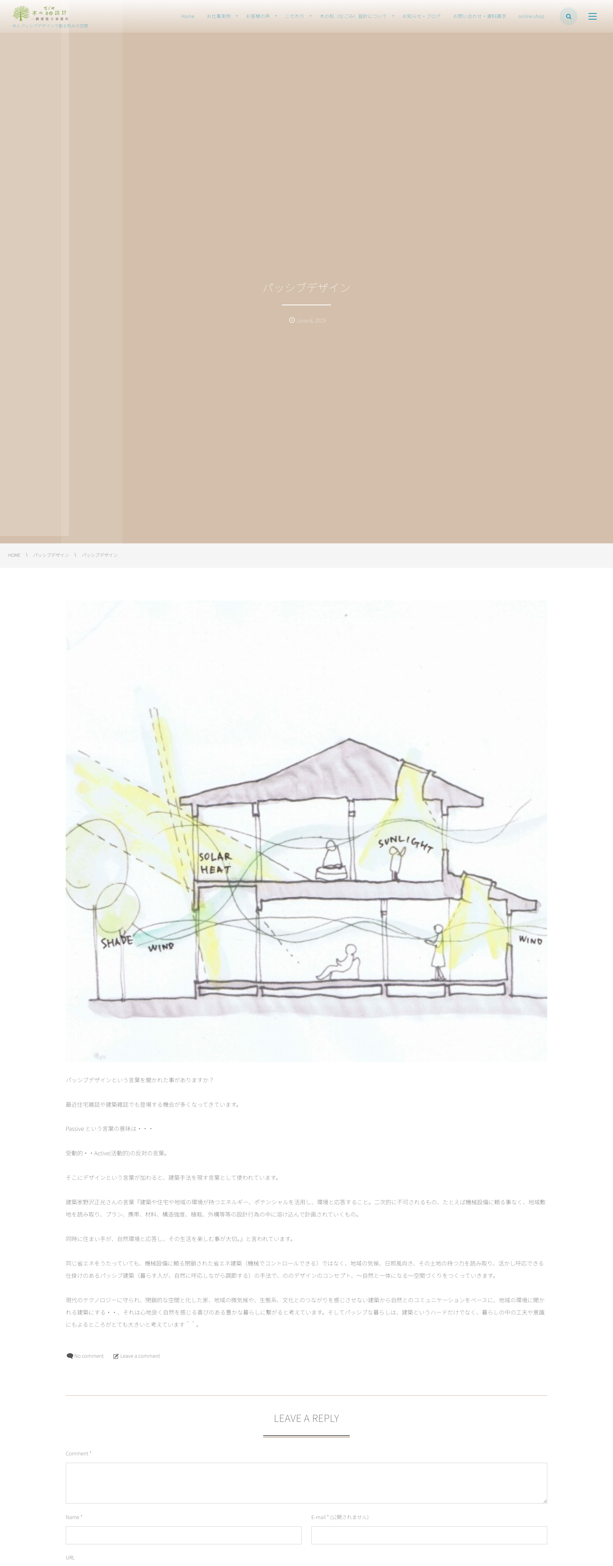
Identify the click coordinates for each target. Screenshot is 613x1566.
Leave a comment (140, 1355)
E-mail (318, 1517)
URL (70, 1557)
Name (72, 1517)
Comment (77, 1453)
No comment (89, 1355)
